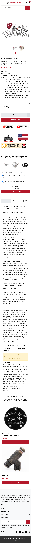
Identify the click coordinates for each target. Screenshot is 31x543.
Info (2, 508)
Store (3, 505)
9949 (8, 474)
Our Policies (5, 511)
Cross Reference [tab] (25, 200)
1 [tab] (15, 53)
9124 (8, 433)
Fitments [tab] (15, 201)
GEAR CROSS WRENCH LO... (11, 435)
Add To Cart (15, 119)
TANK (8, 73)
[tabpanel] (14, 48)
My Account (5, 514)
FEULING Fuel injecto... (10, 476)
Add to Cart (15, 442)
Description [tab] (6, 201)
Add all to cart (15, 191)
